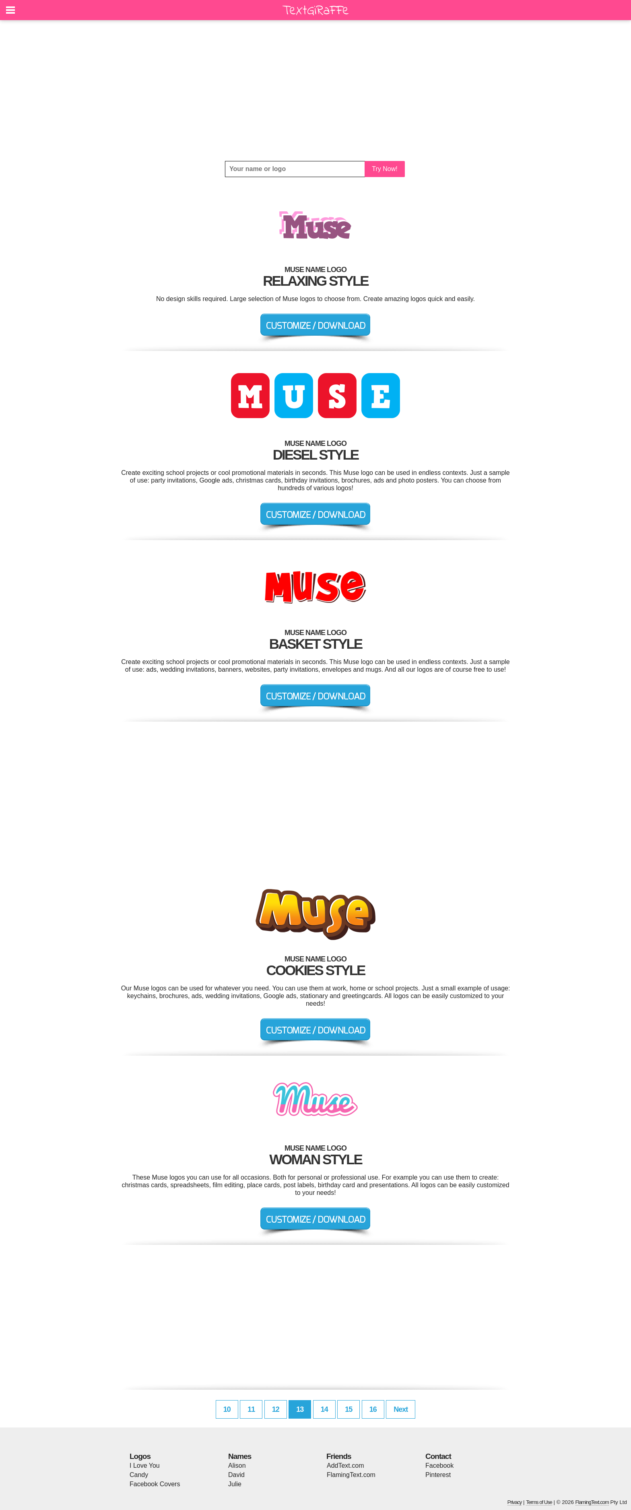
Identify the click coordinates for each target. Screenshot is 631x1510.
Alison (237, 1465)
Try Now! (384, 168)
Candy (139, 1474)
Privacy (514, 1502)
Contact (438, 1456)
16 (373, 1409)
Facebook (439, 1465)
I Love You (145, 1465)
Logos (140, 1456)
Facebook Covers (155, 1484)
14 (324, 1409)
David (236, 1474)
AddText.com (345, 1465)
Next (401, 1409)
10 (227, 1409)
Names (239, 1456)
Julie (234, 1484)
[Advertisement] (315, 90)
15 (348, 1409)
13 (299, 1409)
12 (275, 1409)
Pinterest (438, 1474)
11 (251, 1409)
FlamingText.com (351, 1474)
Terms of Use (539, 1502)
